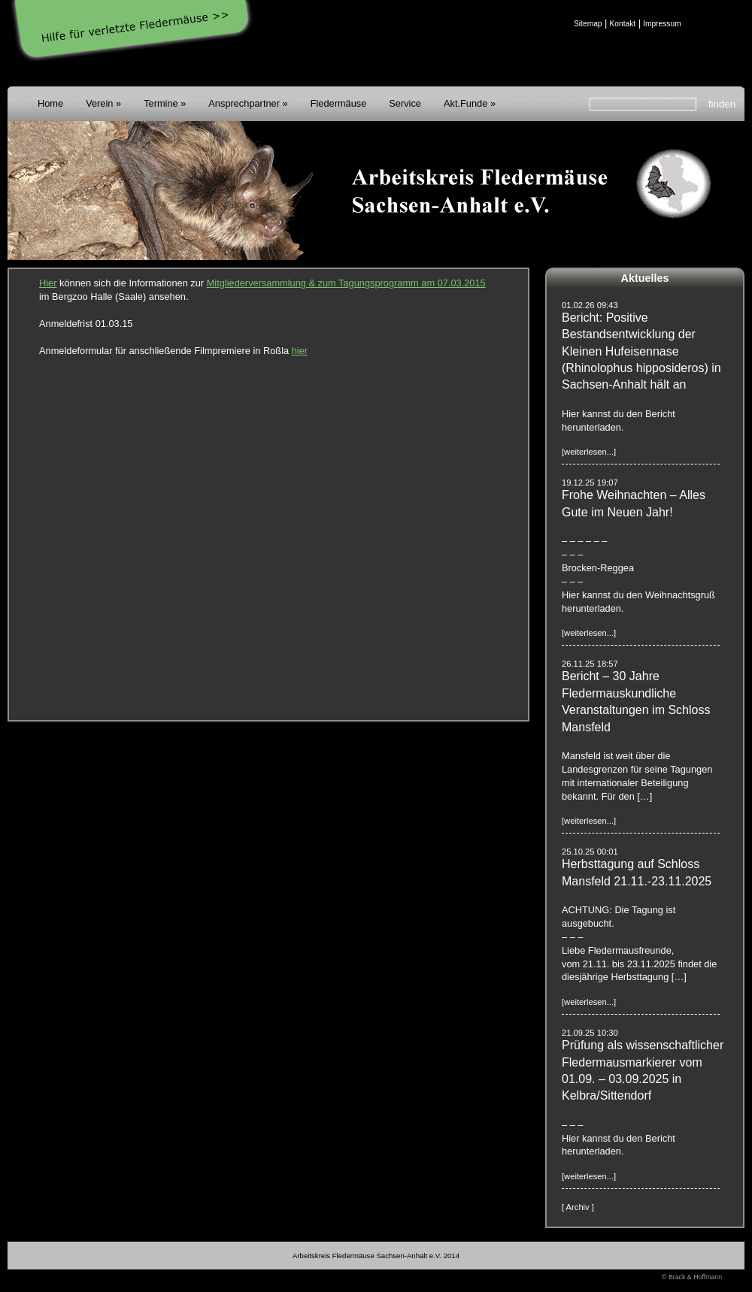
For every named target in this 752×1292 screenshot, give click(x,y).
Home (50, 103)
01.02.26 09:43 (590, 305)
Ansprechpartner (244, 103)
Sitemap (588, 24)
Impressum (662, 24)
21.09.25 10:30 (590, 1032)
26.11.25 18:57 (590, 663)
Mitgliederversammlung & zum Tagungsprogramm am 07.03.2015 (346, 283)
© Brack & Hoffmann (692, 1277)
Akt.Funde (465, 103)
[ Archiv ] (578, 1207)
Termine (161, 103)
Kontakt (622, 24)
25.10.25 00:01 (590, 851)
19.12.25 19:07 (590, 482)
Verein (99, 103)
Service (405, 103)
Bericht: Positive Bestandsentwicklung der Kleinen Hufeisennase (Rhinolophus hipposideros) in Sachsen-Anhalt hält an (641, 351)
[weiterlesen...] (589, 451)
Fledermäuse (339, 103)
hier (300, 350)
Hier (47, 283)
